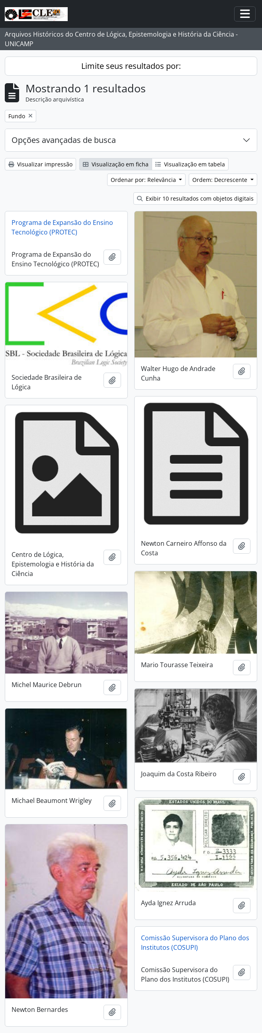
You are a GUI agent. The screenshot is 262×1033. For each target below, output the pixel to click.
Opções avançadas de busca (64, 140)
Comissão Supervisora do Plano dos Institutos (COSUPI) (195, 942)
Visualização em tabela (190, 164)
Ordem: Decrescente (220, 180)
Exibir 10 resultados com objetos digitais (195, 198)
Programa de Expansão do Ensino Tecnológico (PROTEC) (62, 227)
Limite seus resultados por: (131, 66)
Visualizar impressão (40, 164)
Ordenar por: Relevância (144, 180)
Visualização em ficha (116, 164)
